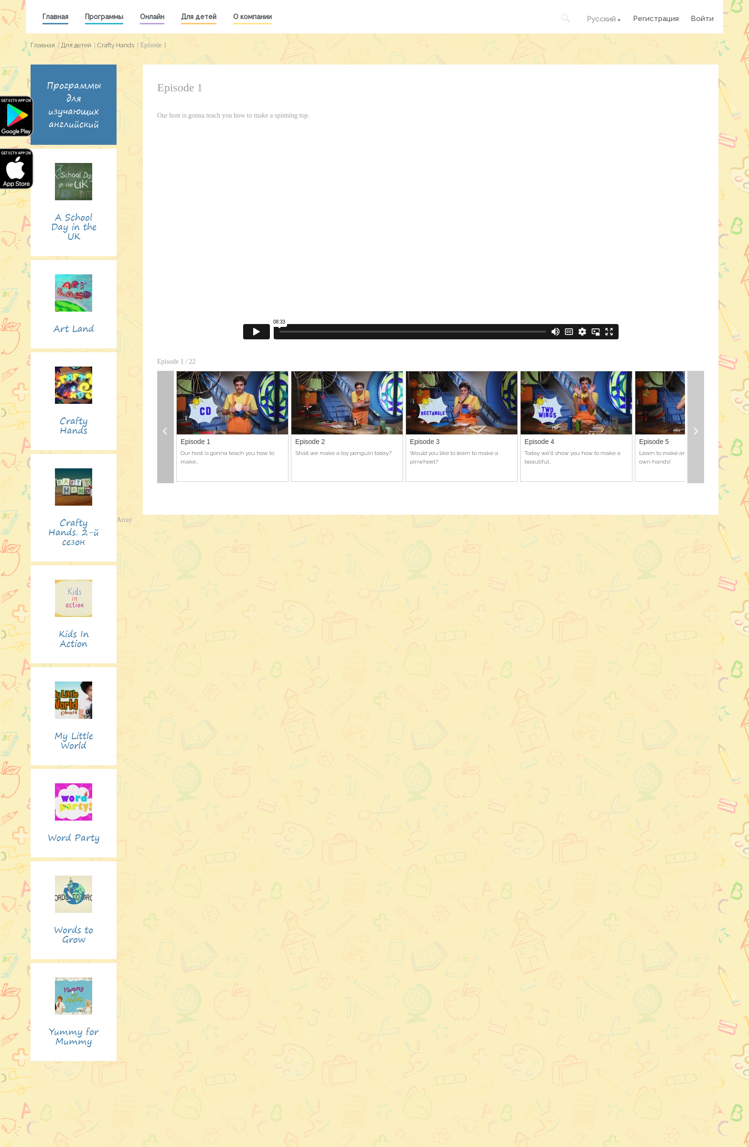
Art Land (74, 328)
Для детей (198, 17)
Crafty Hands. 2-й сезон (73, 532)
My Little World (73, 740)
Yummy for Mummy (73, 1036)
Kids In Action (74, 639)
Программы (104, 17)
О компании (252, 17)
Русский (601, 19)
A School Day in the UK (73, 227)
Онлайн (152, 17)
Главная (55, 17)
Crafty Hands (115, 45)
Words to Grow (73, 934)
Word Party (74, 837)
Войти (702, 17)
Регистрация (656, 17)
